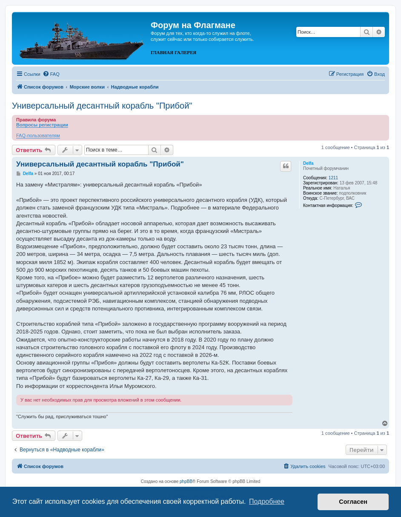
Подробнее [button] (266, 501)
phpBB (186, 481)
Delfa (308, 163)
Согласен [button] (353, 501)
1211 (333, 177)
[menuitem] (51, 74)
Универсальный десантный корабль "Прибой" (102, 105)
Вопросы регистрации (42, 124)
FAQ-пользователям (38, 135)
